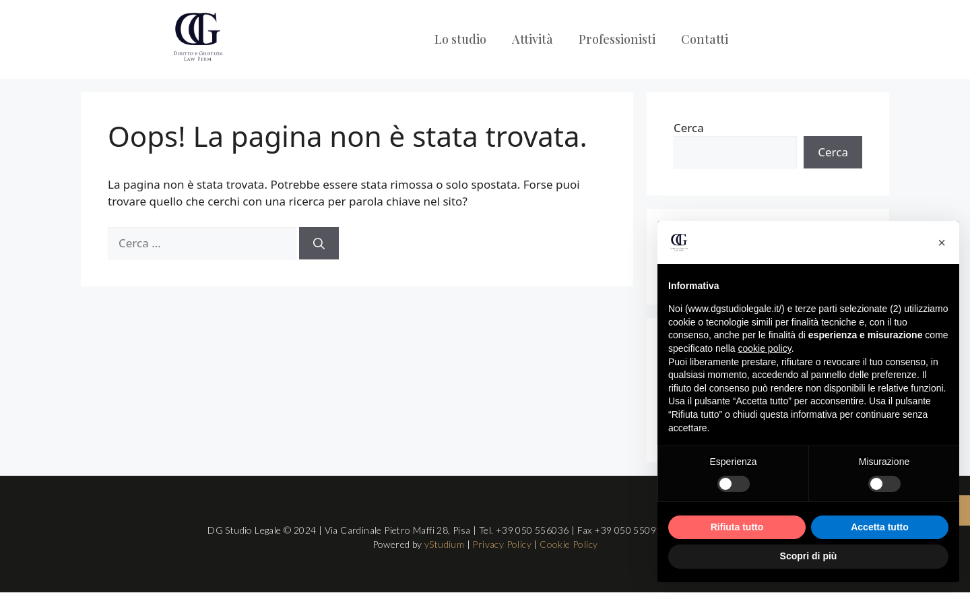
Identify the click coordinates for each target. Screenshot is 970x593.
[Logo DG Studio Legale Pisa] (197, 37)
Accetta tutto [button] (880, 527)
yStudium (444, 544)
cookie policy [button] (764, 348)
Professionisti (617, 39)
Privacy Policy (501, 544)
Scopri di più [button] (808, 556)
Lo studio (460, 39)
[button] (941, 242)
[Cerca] (319, 243)
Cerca (689, 127)
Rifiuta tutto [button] (737, 527)
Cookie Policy (568, 544)
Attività (532, 39)
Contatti (704, 39)
